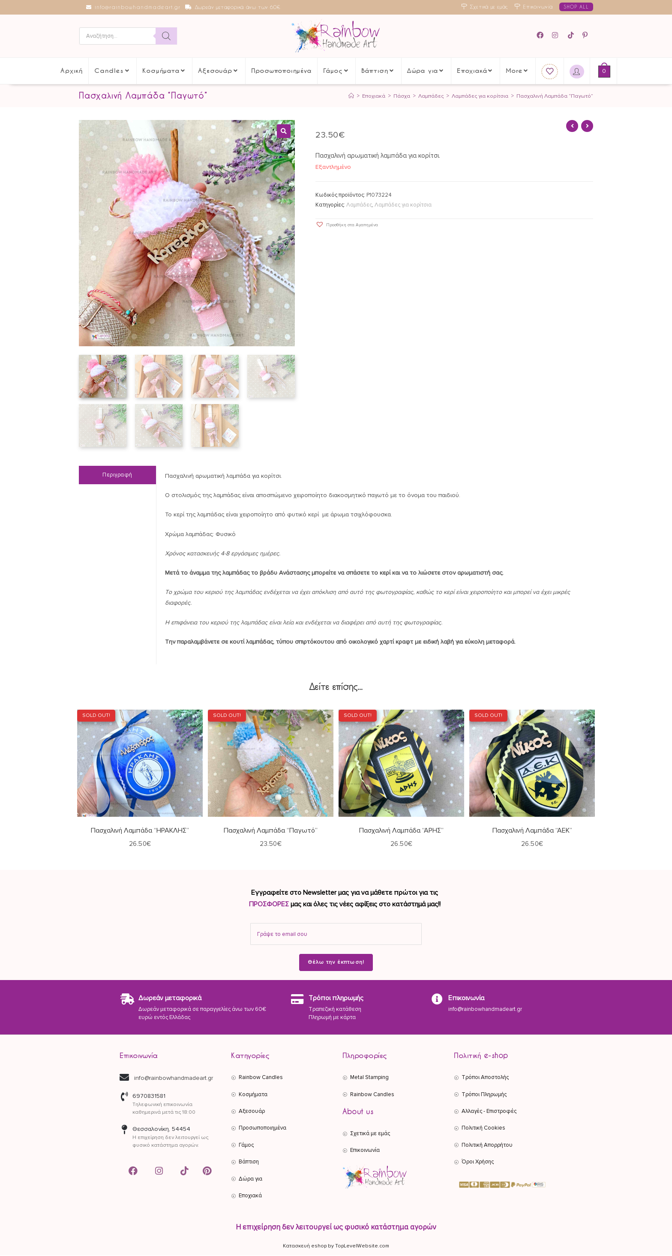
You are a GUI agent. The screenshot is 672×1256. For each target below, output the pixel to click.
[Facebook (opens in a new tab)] (543, 35)
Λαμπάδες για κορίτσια (403, 204)
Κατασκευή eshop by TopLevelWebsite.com (336, 1247)
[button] (284, 131)
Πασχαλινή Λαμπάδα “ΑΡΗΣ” (401, 831)
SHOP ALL (576, 6)
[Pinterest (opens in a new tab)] (586, 35)
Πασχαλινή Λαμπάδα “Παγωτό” (554, 96)
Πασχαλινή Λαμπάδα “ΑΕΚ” (532, 831)
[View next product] (587, 126)
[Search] (166, 36)
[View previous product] (572, 126)
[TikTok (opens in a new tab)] (571, 35)
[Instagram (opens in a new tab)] (556, 35)
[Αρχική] (350, 96)
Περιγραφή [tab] (117, 475)
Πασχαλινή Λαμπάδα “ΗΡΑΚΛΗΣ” (140, 831)
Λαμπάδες (359, 204)
